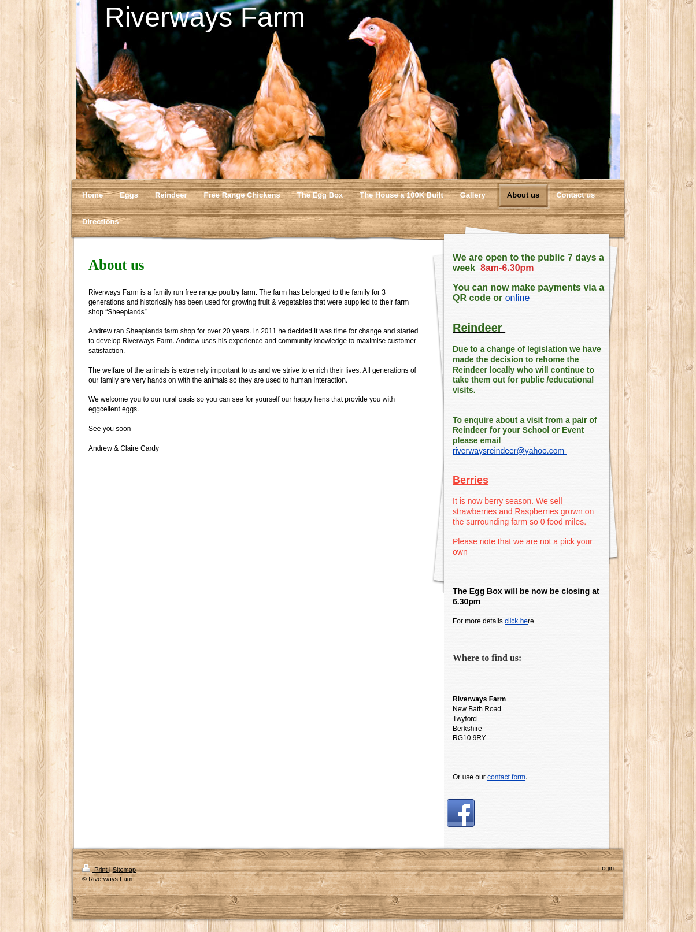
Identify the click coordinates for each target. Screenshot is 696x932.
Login (606, 867)
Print (95, 869)
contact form (506, 777)
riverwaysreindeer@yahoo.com (510, 450)
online (517, 298)
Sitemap (124, 869)
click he (516, 621)
